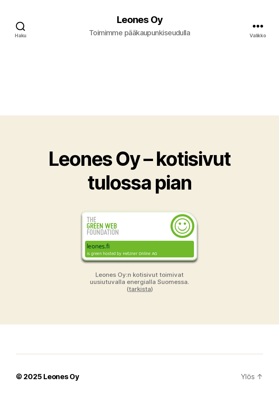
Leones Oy (139, 20)
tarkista (140, 289)
